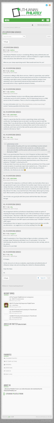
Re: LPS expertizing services (12, 68)
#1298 (6, 233)
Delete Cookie (8, 374)
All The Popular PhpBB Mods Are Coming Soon (21, 297)
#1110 (6, 91)
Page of (43, 278)
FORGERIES (7, 364)
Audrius (12, 50)
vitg (11, 137)
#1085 (6, 71)
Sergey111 (13, 233)
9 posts (49, 36)
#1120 (6, 178)
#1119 (6, 137)
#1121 (6, 207)
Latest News (15, 305)
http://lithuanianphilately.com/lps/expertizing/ (32, 104)
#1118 (6, 114)
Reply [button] (6, 42)
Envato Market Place (17, 311)
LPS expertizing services (11, 32)
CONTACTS (7, 371)
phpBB (9, 417)
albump (12, 71)
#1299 (6, 254)
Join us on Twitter (15, 324)
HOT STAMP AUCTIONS (10, 361)
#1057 (6, 50)
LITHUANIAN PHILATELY (10, 358)
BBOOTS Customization (18, 299)
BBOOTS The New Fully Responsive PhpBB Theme (22, 303)
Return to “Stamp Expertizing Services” (12, 286)
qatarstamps (13, 114)
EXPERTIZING (8, 368)
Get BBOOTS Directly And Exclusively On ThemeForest (23, 309)
